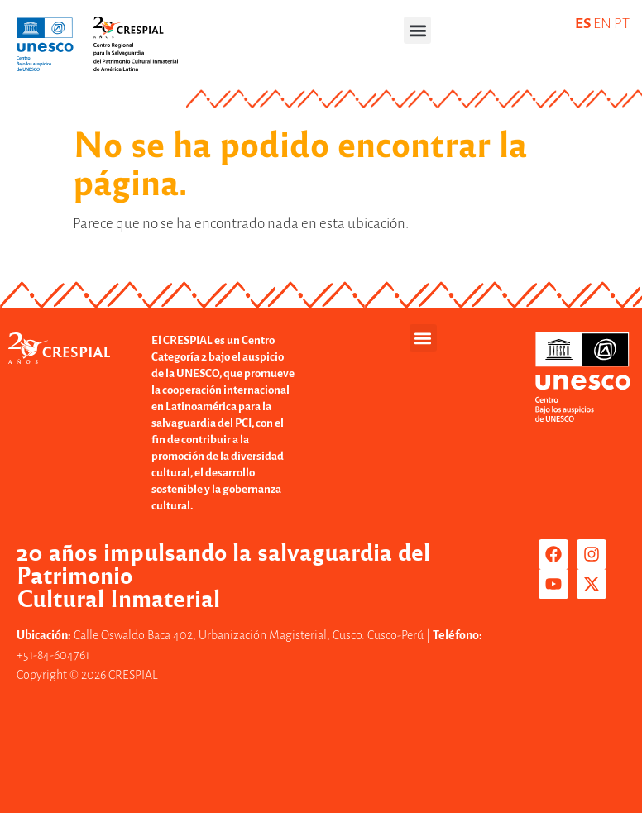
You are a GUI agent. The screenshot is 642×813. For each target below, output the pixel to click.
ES (583, 23)
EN (602, 23)
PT (622, 23)
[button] (417, 30)
